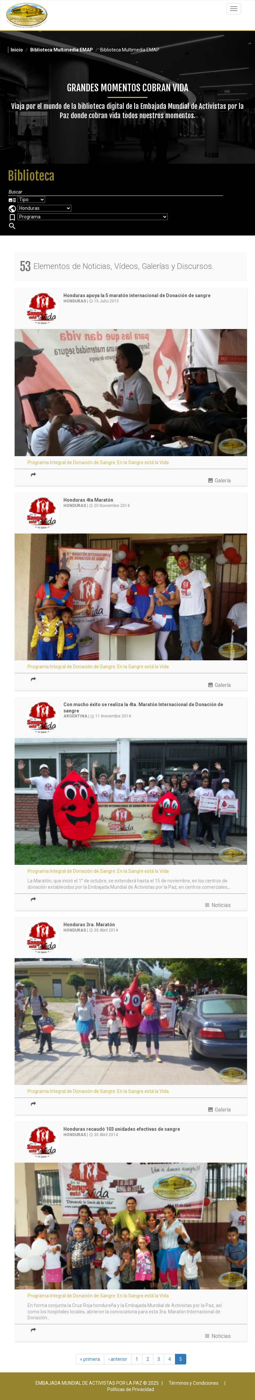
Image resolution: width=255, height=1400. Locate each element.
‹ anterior (117, 1359)
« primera (90, 1359)
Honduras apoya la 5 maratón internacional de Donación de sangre (137, 295)
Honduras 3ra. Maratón (89, 924)
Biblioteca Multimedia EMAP (61, 49)
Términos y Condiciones (193, 1383)
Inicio (17, 49)
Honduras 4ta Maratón (88, 500)
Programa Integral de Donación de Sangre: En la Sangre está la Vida (98, 462)
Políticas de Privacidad (130, 1389)
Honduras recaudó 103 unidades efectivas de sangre (121, 1129)
